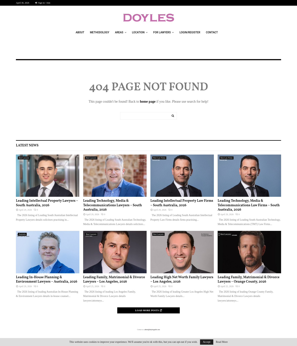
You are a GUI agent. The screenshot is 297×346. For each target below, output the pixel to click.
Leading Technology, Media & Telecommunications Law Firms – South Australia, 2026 (249, 205)
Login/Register (189, 32)
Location (138, 32)
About (80, 32)
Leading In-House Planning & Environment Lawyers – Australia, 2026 (46, 279)
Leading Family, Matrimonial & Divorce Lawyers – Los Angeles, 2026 (114, 279)
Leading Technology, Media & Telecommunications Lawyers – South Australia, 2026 (112, 205)
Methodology (99, 32)
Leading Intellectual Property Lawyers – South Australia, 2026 (47, 203)
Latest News (27, 145)
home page (148, 101)
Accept (206, 342)
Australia (22, 234)
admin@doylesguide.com (152, 329)
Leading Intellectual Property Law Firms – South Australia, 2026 (181, 203)
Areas (119, 32)
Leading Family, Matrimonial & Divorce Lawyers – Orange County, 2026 (248, 279)
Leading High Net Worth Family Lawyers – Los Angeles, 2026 (181, 279)
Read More (222, 342)
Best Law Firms (159, 158)
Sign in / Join (42, 3)
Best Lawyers (24, 158)
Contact (212, 32)
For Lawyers (162, 32)
